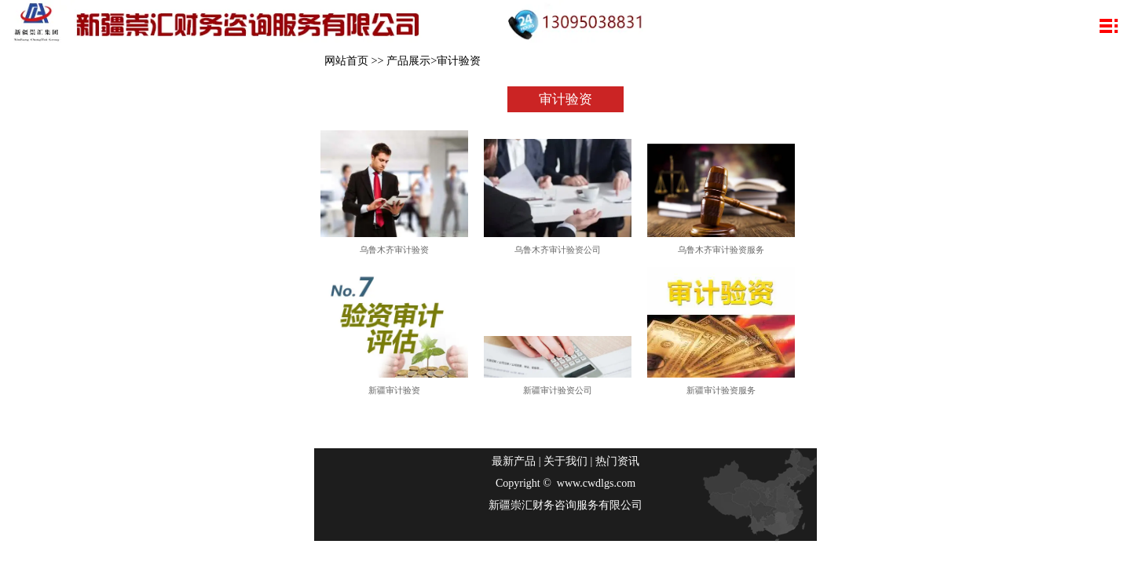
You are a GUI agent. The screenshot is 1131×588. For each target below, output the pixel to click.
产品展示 (408, 60)
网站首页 (346, 60)
